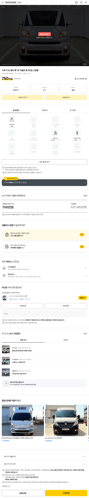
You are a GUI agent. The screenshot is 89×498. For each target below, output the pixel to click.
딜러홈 (82, 298)
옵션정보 (16, 110)
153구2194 (13, 2)
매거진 (65, 340)
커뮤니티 (23, 340)
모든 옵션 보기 (44, 162)
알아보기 (44, 234)
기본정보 (44, 110)
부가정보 (73, 110)
